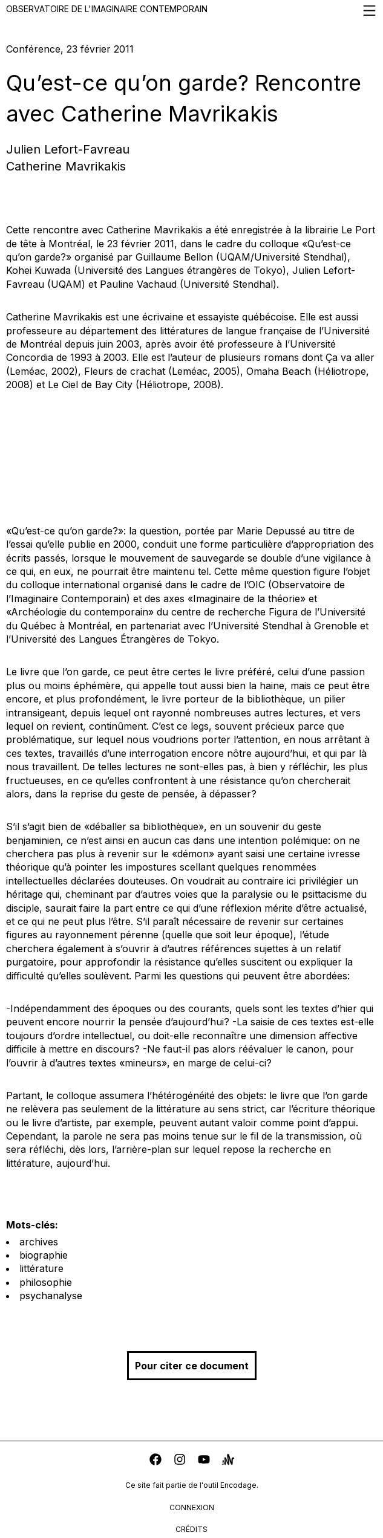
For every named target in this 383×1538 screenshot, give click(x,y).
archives (38, 1242)
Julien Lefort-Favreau (67, 149)
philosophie (45, 1282)
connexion (191, 1507)
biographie (43, 1255)
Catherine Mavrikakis (66, 166)
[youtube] (204, 1460)
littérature (41, 1268)
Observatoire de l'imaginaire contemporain (191, 10)
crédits (191, 1529)
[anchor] (228, 1460)
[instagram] (180, 1460)
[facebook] (155, 1460)
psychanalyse (50, 1296)
